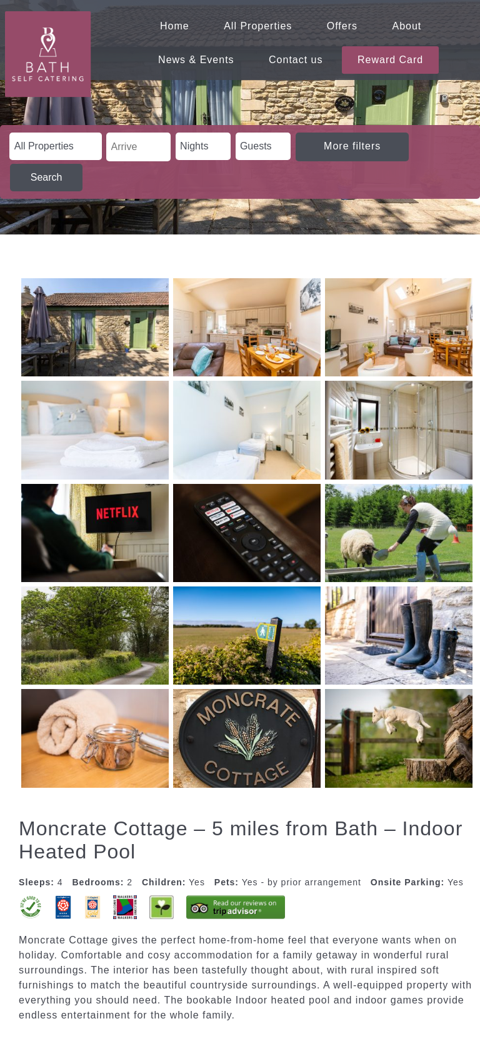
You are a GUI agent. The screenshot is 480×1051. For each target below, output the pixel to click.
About (407, 26)
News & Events (196, 59)
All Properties (258, 26)
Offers (342, 26)
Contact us (295, 59)
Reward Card (390, 59)
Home (174, 26)
